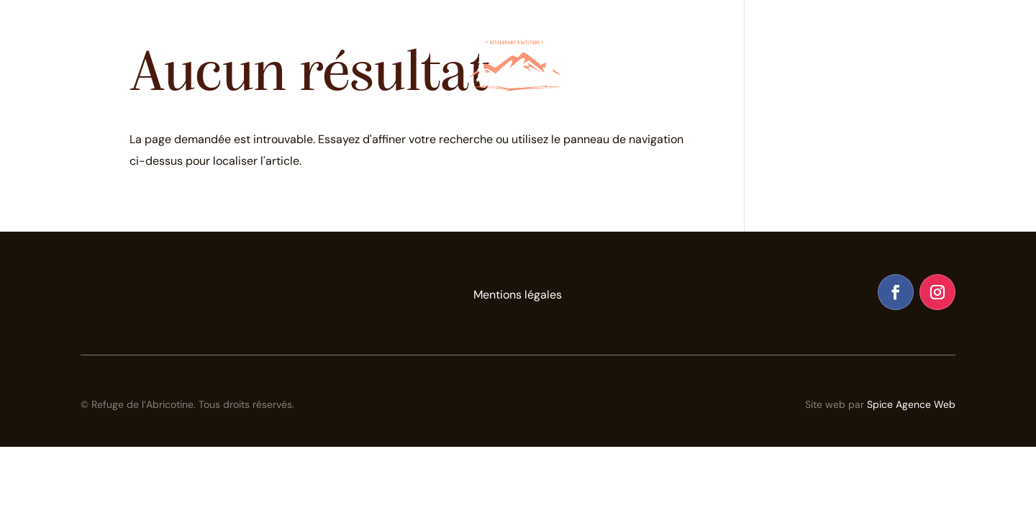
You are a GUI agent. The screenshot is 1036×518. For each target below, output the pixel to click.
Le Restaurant (123, 31)
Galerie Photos (796, 31)
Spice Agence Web (911, 404)
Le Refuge (215, 31)
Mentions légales (517, 295)
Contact (885, 31)
